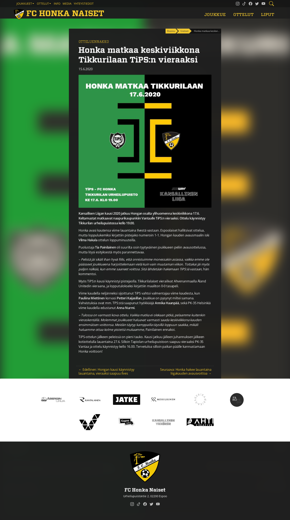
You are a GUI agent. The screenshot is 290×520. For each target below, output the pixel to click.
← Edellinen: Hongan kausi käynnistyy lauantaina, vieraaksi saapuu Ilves (106, 371)
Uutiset (184, 31)
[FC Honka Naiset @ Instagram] (237, 3)
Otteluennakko (94, 41)
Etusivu (171, 31)
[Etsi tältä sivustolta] (271, 3)
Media (67, 3)
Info (57, 3)
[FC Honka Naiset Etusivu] (59, 14)
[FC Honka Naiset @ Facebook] (250, 3)
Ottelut (243, 15)
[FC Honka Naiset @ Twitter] (257, 3)
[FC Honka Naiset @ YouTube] (263, 3)
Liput (267, 15)
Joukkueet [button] (24, 3)
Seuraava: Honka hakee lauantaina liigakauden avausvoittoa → (185, 371)
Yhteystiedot (84, 3)
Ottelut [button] (43, 3)
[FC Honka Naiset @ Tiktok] (244, 3)
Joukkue (215, 15)
